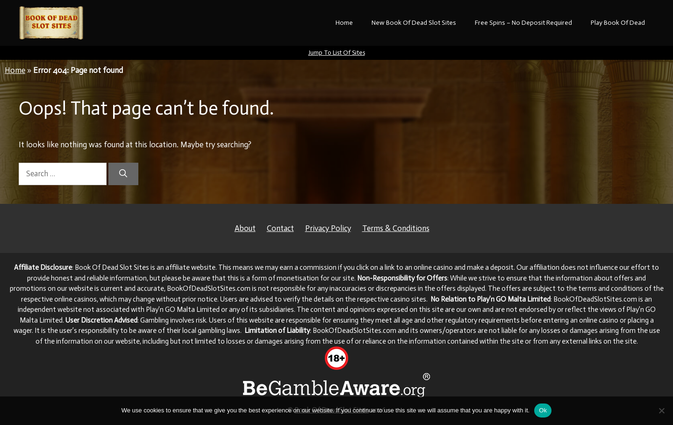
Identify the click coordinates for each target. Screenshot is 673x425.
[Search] (123, 174)
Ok (543, 410)
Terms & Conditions (396, 228)
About (245, 228)
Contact (280, 228)
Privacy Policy (328, 228)
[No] (661, 410)
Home (344, 23)
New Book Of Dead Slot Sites (414, 23)
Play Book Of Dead (618, 23)
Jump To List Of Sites (336, 53)
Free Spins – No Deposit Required (523, 23)
